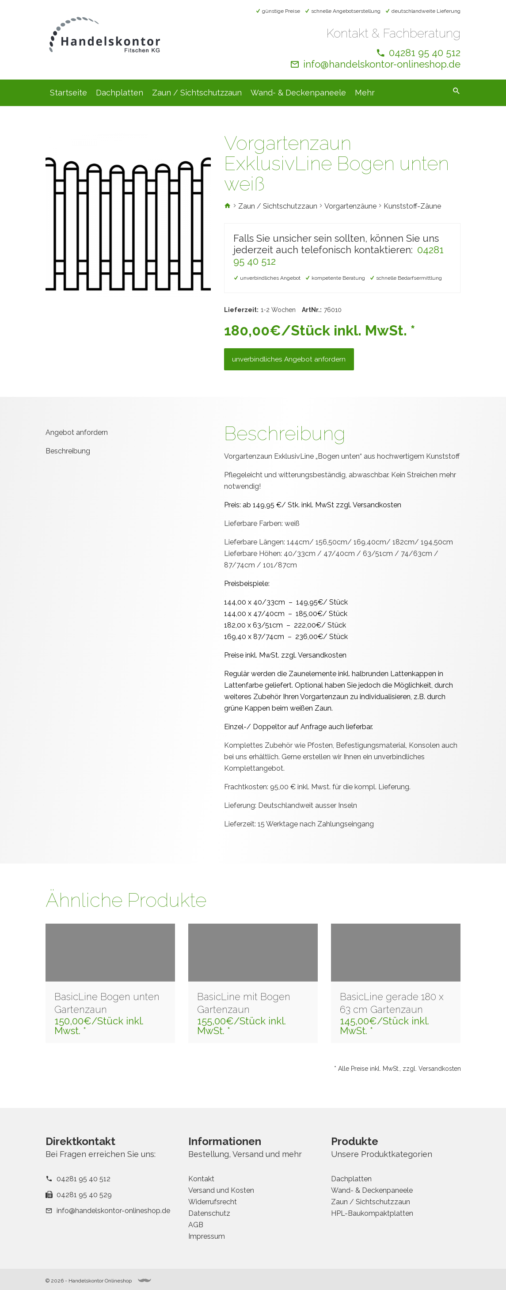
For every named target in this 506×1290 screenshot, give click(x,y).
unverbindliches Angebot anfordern (292, 365)
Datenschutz (209, 1213)
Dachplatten (119, 92)
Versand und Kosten (221, 1190)
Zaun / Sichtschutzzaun (197, 92)
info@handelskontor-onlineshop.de (381, 64)
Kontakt (201, 1179)
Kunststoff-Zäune (412, 206)
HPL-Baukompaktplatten (372, 1213)
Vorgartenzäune (350, 206)
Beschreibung (68, 457)
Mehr (365, 92)
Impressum (206, 1236)
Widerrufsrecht (212, 1202)
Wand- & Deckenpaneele (298, 92)
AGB (195, 1225)
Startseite (68, 92)
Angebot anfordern (77, 439)
